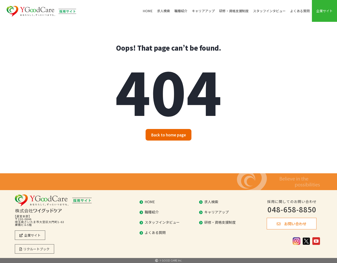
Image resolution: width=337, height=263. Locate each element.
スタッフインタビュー (162, 222)
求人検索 (211, 201)
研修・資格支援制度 (220, 222)
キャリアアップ (216, 212)
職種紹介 (152, 212)
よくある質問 (155, 232)
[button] (168, 135)
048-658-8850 (292, 209)
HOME (150, 201)
